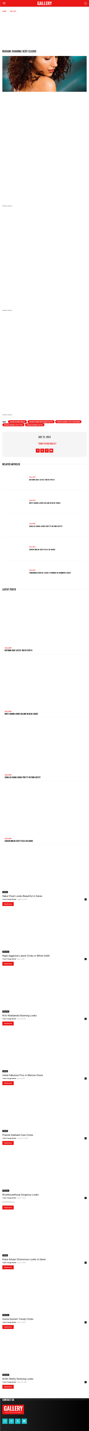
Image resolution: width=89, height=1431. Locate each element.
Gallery (13, 11)
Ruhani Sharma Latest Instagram (68, 421)
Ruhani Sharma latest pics (13, 425)
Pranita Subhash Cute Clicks (17, 1135)
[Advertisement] (44, 30)
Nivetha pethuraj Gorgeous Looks (20, 1194)
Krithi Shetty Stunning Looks (17, 1378)
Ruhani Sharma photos (35, 425)
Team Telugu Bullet (47, 443)
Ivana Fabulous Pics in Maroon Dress (22, 1075)
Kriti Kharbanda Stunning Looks (19, 1015)
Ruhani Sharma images (17, 421)
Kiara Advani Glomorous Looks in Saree (24, 1259)
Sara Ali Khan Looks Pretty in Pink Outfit (46, 526)
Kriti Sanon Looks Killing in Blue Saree (45, 503)
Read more (8, 904)
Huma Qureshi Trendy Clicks (17, 1319)
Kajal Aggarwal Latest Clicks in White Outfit (26, 955)
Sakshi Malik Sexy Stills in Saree (42, 549)
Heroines (6, 952)
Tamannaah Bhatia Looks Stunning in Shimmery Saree (50, 572)
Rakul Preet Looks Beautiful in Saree (22, 896)
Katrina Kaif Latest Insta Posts (42, 479)
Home (4, 11)
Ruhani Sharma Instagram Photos (41, 421)
